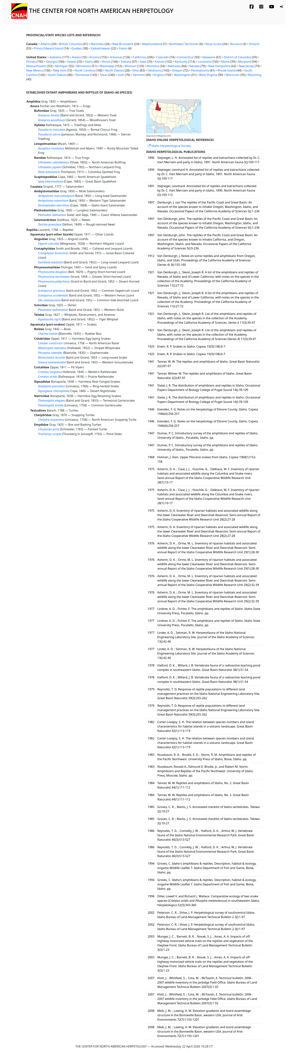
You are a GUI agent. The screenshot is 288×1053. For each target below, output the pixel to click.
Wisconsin (233, 75)
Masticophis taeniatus (52, 348)
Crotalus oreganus (50, 372)
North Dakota (114, 70)
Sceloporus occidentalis (53, 295)
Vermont (139, 75)
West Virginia (208, 75)
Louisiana (204, 62)
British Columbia (70, 44)
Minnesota (83, 66)
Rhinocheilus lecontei (51, 357)
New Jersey (246, 66)
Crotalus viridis (47, 377)
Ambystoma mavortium (53, 201)
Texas (103, 75)
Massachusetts (36, 66)
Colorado (162, 57)
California (139, 57)
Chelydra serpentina (51, 420)
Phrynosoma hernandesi (54, 277)
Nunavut (236, 44)
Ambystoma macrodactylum (56, 196)
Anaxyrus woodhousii (52, 120)
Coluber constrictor (50, 343)
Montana (153, 66)
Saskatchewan (100, 48)
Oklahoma (154, 70)
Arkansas (116, 57)
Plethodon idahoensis (52, 215)
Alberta (46, 44)
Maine (225, 62)
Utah (121, 75)
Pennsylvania (200, 70)
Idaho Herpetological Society (169, 146)
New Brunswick (122, 44)
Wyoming (254, 75)
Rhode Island (227, 70)
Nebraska (174, 66)
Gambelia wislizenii (50, 262)
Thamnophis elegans (51, 400)
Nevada (194, 66)
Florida (31, 62)
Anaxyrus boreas (49, 115)
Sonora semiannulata (52, 362)
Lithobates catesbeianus (53, 162)
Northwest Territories (184, 44)
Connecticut (185, 57)
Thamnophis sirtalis (51, 405)
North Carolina (85, 70)
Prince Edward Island (48, 48)
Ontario (254, 44)
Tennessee (82, 75)
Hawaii (71, 62)
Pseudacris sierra (49, 134)
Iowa (143, 62)
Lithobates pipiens (50, 167)
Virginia (158, 75)
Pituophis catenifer (50, 353)
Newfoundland (152, 44)
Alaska (76, 57)
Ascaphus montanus (51, 148)
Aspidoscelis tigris (49, 319)
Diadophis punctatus (51, 386)
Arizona (94, 57)
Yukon (123, 48)
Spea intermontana (50, 181)
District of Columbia (237, 57)
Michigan (61, 66)
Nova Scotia (213, 44)
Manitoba (97, 44)
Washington (182, 75)
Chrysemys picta (48, 429)
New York (59, 70)
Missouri (130, 66)
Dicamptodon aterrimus (53, 205)
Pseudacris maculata (51, 130)
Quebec (76, 48)
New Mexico (34, 70)
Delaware (208, 57)
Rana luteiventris (49, 172)
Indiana (126, 62)
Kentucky (181, 62)
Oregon (177, 70)
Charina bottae (48, 334)
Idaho (89, 62)
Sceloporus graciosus (51, 291)
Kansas (160, 62)
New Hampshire (219, 66)
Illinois (105, 62)
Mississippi (107, 66)
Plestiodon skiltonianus (53, 310)
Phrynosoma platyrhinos (54, 281)
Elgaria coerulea (48, 244)
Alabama (55, 57)
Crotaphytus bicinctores (53, 253)
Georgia (51, 62)
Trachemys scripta (50, 434)
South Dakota (57, 75)
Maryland (244, 62)
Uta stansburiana (49, 300)
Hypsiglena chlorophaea (54, 391)
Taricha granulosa (50, 224)
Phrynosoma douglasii (52, 272)
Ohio (135, 70)
